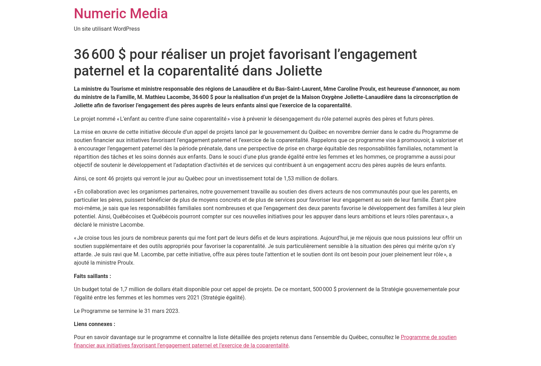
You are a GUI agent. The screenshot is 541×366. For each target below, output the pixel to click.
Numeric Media (121, 14)
